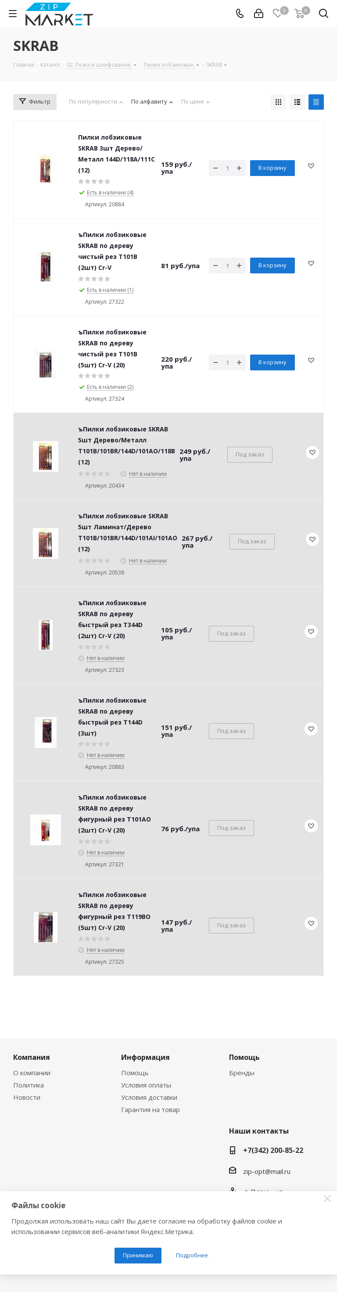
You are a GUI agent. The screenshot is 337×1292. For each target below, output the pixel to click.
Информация (145, 1057)
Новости (26, 1097)
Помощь (135, 1072)
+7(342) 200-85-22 (273, 1150)
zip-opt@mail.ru (266, 1171)
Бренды (242, 1072)
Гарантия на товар (150, 1109)
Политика (28, 1084)
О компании (31, 1072)
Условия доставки (149, 1097)
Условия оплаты (146, 1084)
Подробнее (192, 1255)
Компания (31, 1057)
